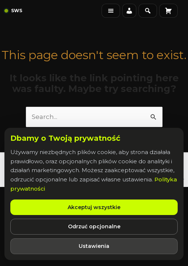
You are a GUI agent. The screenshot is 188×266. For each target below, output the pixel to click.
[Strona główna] (13, 11)
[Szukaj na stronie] (148, 11)
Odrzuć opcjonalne (94, 226)
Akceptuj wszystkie (94, 207)
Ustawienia (94, 246)
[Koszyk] (168, 11)
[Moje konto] (129, 11)
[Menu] (111, 11)
